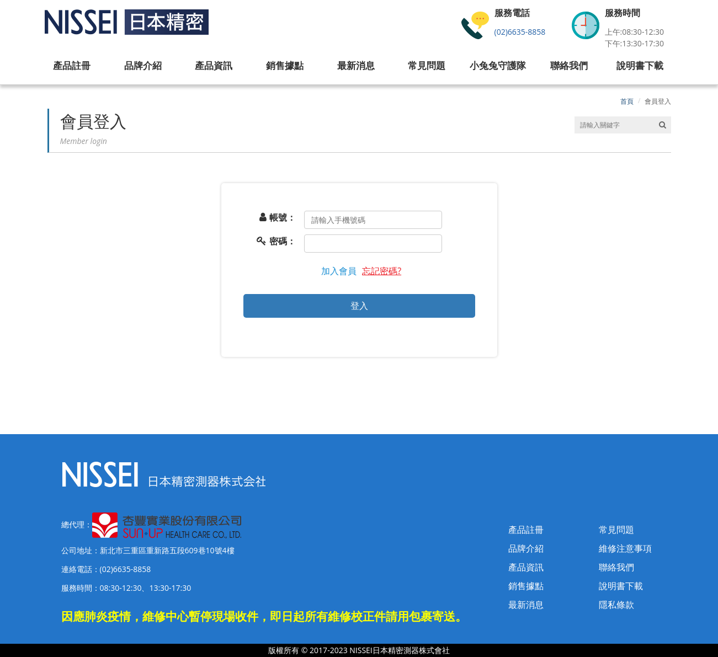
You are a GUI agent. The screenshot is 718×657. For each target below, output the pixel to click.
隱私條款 (616, 605)
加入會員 (339, 271)
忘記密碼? (381, 271)
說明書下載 (621, 586)
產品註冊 (526, 530)
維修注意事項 (625, 548)
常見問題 (616, 530)
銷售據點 (526, 586)
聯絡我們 (616, 567)
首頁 (627, 101)
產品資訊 (526, 567)
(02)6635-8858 (520, 31)
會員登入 (658, 101)
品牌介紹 (526, 548)
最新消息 (526, 605)
